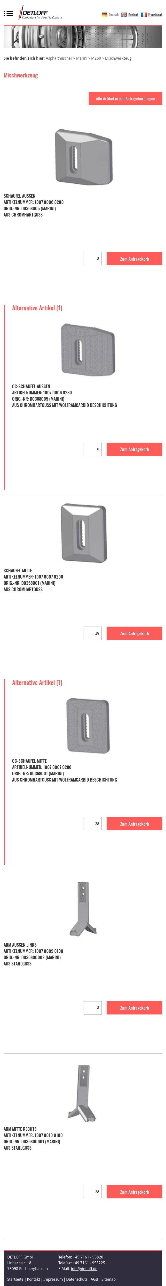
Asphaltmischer (59, 58)
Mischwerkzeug (118, 58)
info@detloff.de (84, 1268)
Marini (81, 58)
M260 (96, 58)
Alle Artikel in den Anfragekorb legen (125, 98)
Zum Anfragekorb (134, 259)
